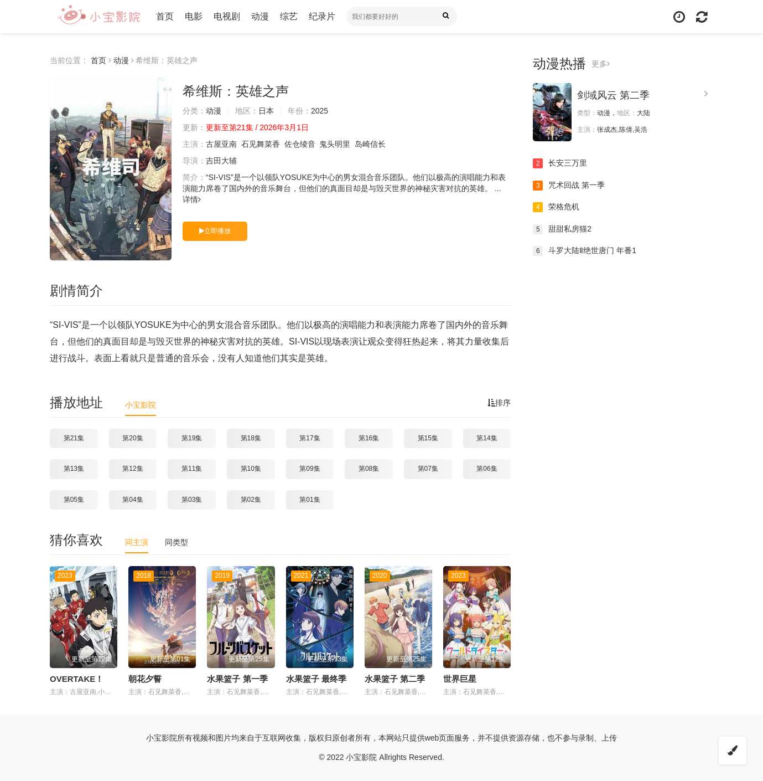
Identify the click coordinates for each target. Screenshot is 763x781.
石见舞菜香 (260, 144)
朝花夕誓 (145, 679)
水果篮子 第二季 (395, 679)
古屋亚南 (221, 144)
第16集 (369, 438)
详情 (192, 199)
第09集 (309, 468)
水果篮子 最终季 (316, 679)
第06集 (486, 468)
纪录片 (322, 16)
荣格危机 (556, 207)
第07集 (428, 468)
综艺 (289, 16)
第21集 (74, 438)
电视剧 (227, 16)
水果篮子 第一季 (237, 679)
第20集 (132, 438)
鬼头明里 (334, 144)
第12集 (132, 468)
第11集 (191, 468)
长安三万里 (560, 163)
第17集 (309, 438)
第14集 (486, 438)
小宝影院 (140, 404)
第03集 (191, 499)
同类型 (176, 542)
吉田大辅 (221, 160)
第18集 (251, 438)
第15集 (428, 438)
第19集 (191, 438)
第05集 (74, 499)
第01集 (309, 499)
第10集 (251, 468)
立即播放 (215, 231)
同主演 (136, 542)
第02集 (251, 499)
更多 (600, 63)
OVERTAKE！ (76, 679)
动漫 (260, 16)
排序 (499, 402)
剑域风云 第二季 (613, 95)
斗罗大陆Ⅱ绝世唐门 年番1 (584, 251)
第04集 (132, 499)
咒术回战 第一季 (569, 186)
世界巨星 (459, 679)
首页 (165, 16)
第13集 (74, 468)
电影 (194, 16)
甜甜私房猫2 (562, 229)
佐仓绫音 (299, 144)
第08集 (369, 468)
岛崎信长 (370, 144)
